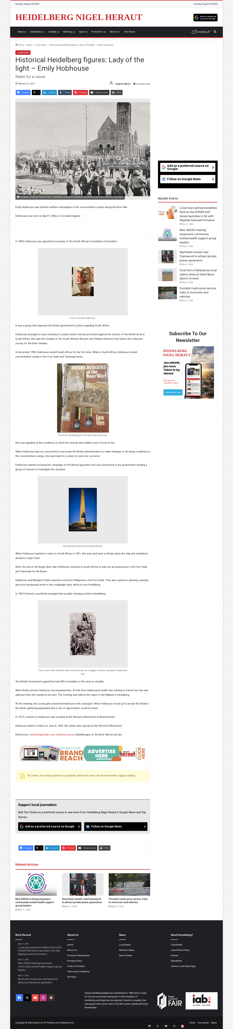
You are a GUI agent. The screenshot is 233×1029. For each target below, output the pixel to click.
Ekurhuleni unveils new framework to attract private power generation (198, 256)
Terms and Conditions (78, 971)
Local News (125, 944)
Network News (126, 950)
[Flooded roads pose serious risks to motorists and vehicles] (129, 884)
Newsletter (176, 960)
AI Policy (71, 976)
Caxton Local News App (183, 966)
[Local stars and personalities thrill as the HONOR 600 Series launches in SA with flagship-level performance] (167, 212)
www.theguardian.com (42, 734)
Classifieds (35, 31)
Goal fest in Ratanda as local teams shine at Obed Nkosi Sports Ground (198, 274)
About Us (114, 31)
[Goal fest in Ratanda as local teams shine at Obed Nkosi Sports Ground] (167, 274)
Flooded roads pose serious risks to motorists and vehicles (198, 292)
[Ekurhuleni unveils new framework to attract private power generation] (83, 884)
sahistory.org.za (65, 734)
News (21, 31)
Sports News (125, 955)
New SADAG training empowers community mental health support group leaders (34, 902)
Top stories (203, 1022)
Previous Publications (78, 955)
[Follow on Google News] (115, 826)
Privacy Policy (74, 960)
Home (19, 45)
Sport (82, 31)
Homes (174, 955)
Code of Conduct (76, 966)
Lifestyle (52, 31)
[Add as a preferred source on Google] (205, 17)
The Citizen (129, 31)
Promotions (97, 31)
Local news (40, 45)
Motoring (67, 31)
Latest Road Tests (180, 950)
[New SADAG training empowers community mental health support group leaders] (36, 884)
